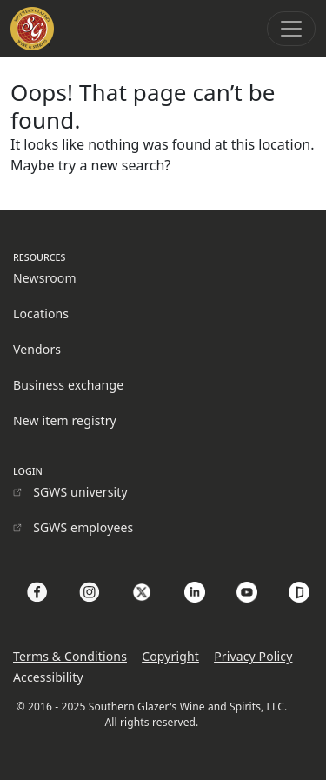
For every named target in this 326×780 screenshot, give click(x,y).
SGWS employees (83, 527)
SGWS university (80, 491)
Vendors (37, 349)
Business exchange (68, 385)
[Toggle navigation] (291, 28)
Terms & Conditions (70, 656)
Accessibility (48, 677)
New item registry (64, 420)
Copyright (170, 656)
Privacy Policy (253, 656)
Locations (41, 313)
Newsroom (45, 278)
